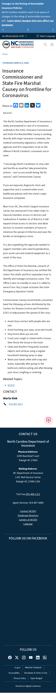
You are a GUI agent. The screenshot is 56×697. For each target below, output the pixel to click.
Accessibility (14, 672)
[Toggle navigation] (52, 44)
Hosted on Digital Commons (28, 686)
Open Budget (36, 678)
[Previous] (3, 30)
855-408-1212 (33, 494)
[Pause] (28, 30)
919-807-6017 (16, 404)
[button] (43, 44)
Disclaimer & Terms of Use (35, 672)
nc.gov (17, 667)
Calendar (28, 524)
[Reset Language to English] (37, 36)
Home (5, 54)
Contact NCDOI (28, 511)
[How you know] (25, 36)
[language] (47, 36)
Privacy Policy (20, 678)
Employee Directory (28, 515)
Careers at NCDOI (28, 520)
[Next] (53, 30)
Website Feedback (33, 667)
